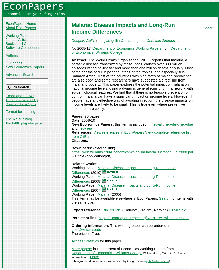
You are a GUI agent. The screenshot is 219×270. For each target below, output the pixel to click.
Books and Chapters (22, 44)
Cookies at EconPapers (21, 104)
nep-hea (85, 128)
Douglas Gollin (83, 41)
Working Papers (18, 36)
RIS (118, 210)
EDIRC (94, 257)
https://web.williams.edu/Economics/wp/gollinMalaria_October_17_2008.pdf (132, 152)
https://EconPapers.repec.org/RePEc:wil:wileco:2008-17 (144, 218)
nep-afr (157, 124)
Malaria (104, 194)
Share (208, 28)
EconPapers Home (21, 24)
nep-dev (171, 124)
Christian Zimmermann (165, 41)
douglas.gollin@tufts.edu (117, 41)
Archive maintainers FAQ (22, 100)
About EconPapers (21, 28)
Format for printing (20, 112)
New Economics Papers (25, 67)
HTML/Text (178, 210)
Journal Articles (18, 40)
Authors (12, 55)
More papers (82, 249)
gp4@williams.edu (86, 230)
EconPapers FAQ (20, 96)
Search (165, 198)
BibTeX (108, 210)
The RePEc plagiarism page (24, 123)
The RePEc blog (19, 119)
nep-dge (186, 124)
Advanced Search (20, 75)
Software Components (23, 48)
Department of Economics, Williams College (107, 253)
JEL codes (14, 63)
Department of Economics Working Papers (127, 48)
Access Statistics (85, 241)
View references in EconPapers (118, 132)
